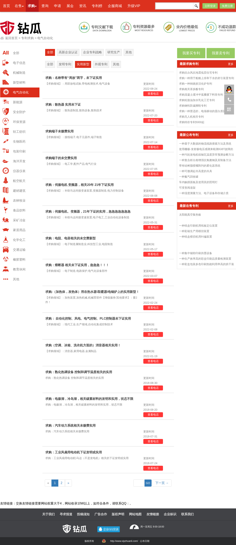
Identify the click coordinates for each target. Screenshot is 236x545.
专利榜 (97, 6)
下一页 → (162, 483)
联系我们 (187, 514)
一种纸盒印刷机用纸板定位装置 (198, 225)
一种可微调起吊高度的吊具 (195, 171)
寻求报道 (66, 514)
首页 (6, 6)
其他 (128, 52)
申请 (57, 6)
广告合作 (100, 514)
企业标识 (170, 514)
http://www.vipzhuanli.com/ (124, 541)
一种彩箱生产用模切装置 (194, 231)
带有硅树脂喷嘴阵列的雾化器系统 (199, 165)
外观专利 (101, 64)
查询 (44, 6)
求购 (31, 6)
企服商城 (115, 6)
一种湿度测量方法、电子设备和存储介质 (204, 193)
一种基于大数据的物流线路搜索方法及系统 (205, 143)
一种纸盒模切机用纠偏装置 (195, 236)
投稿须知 (83, 514)
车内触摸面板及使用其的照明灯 (198, 182)
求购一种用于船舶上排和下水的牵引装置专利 (206, 78)
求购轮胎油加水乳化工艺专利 (197, 100)
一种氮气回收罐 (188, 176)
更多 (230, 63)
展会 (70, 6)
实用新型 (83, 64)
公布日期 (144, 541)
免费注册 (227, 5)
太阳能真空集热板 (190, 214)
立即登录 (210, 5)
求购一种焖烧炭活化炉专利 (195, 83)
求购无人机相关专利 (191, 116)
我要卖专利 (221, 53)
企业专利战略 (92, 52)
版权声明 (118, 514)
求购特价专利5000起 (191, 122)
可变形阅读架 (187, 187)
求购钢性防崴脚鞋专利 (193, 105)
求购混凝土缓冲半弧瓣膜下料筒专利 (201, 94)
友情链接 (152, 514)
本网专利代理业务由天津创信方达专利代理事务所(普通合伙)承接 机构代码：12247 (129, 15)
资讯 (82, 6)
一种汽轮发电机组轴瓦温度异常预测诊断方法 (206, 154)
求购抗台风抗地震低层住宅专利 (198, 72)
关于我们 (48, 514)
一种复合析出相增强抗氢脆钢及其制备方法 (205, 160)
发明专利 (65, 64)
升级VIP (133, 6)
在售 (18, 6)
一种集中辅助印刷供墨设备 (195, 253)
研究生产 (113, 52)
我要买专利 (191, 53)
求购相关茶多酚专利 (191, 89)
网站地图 (135, 514)
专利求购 (27, 38)
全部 (50, 52)
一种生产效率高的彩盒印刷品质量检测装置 (205, 258)
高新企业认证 (68, 52)
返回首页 (9, 38)
